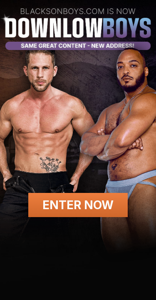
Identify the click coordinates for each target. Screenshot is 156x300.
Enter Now (78, 205)
